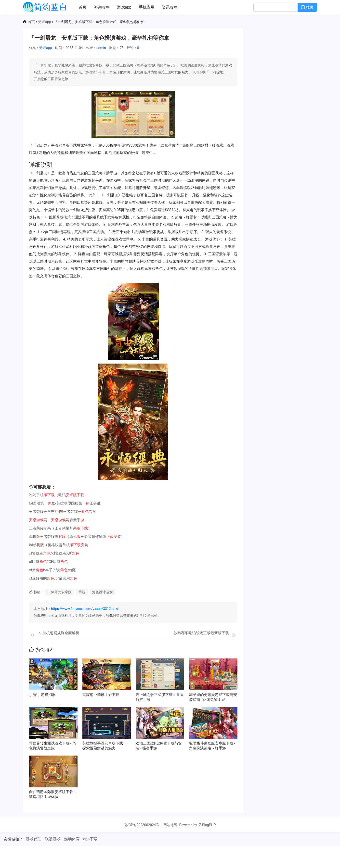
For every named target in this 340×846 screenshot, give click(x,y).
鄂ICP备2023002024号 (142, 825)
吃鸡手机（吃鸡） (58, 495)
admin (101, 48)
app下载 (90, 839)
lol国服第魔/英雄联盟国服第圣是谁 (65, 503)
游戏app (124, 7)
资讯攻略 (170, 7)
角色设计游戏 (102, 592)
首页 (83, 7)
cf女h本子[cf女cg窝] (53, 570)
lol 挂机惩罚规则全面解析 (58, 633)
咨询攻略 (102, 7)
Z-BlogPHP (207, 825)
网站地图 (170, 825)
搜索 (310, 7)
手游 (81, 592)
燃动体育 (72, 839)
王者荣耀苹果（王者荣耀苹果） (60, 528)
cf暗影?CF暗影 (48, 561)
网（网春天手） (58, 520)
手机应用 (147, 7)
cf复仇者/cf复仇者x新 (54, 553)
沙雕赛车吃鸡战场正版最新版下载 (201, 633)
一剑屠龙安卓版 (60, 592)
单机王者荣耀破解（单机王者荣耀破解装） (77, 536)
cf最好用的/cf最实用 (53, 578)
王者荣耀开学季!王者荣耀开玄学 (62, 511)
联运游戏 (53, 839)
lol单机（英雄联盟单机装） (60, 545)
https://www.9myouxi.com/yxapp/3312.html (84, 609)
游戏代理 (33, 839)
